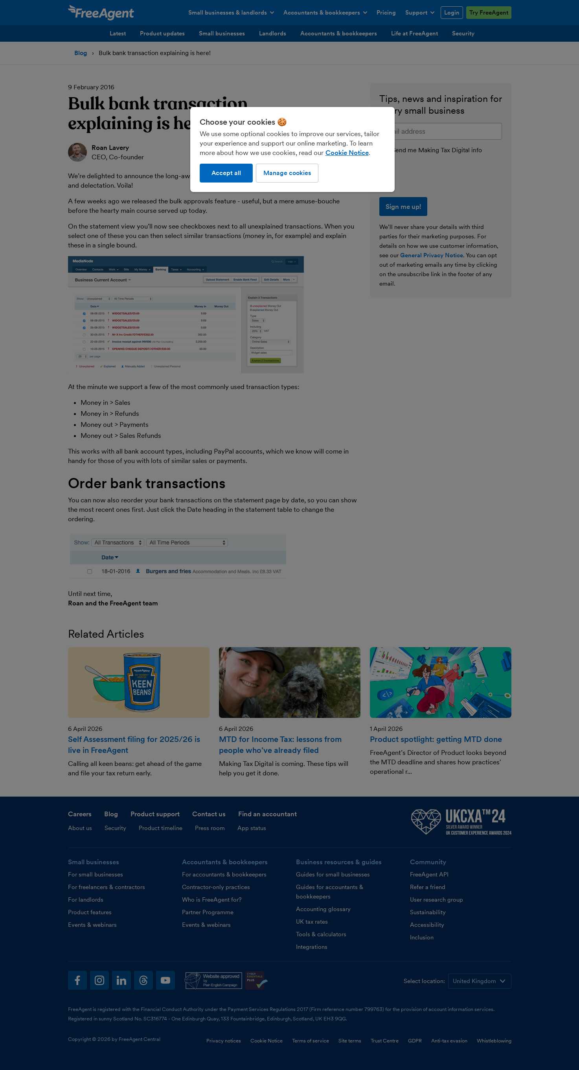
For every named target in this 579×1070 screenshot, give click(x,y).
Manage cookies (287, 173)
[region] (292, 149)
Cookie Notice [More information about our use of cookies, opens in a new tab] (347, 153)
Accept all (226, 173)
